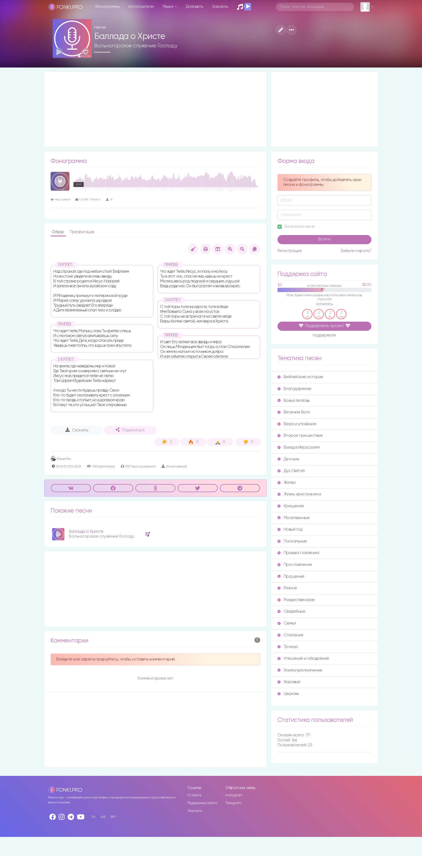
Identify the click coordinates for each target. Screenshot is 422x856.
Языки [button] (168, 7)
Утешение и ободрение (303, 658)
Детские (288, 459)
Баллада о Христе (86, 532)
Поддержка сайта (202, 803)
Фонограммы (107, 7)
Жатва (286, 483)
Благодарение (294, 389)
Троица (287, 647)
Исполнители (141, 7)
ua (102, 817)
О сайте (194, 795)
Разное (287, 588)
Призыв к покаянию (298, 553)
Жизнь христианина (299, 494)
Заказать (220, 7)
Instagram (234, 795)
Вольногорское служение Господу (135, 45)
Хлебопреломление (299, 670)
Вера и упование (296, 424)
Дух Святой (291, 471)
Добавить (194, 7)
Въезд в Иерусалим (298, 447)
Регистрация (289, 251)
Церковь (288, 694)
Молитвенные (293, 518)
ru (93, 817)
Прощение (290, 576)
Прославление (294, 565)
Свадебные (291, 611)
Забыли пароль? (355, 251)
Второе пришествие (300, 436)
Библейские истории (300, 377)
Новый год (290, 529)
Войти (324, 239)
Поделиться (130, 430)
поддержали (324, 335)
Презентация (82, 232)
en (113, 817)
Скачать (76, 430)
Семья (286, 623)
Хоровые (288, 682)
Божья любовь (293, 401)
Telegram (233, 803)
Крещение (290, 506)
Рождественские (296, 600)
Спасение (290, 635)
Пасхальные (292, 541)
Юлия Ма (61, 459)
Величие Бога (293, 412)
